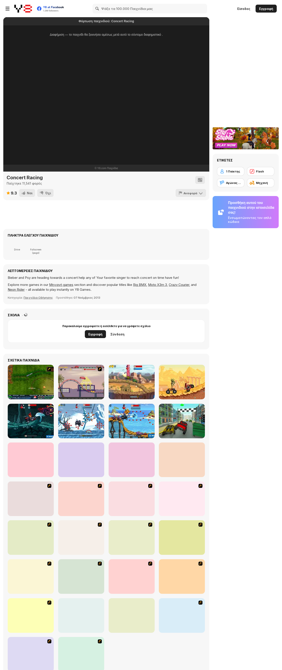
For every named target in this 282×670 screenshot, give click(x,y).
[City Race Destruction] (182, 421)
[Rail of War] (31, 382)
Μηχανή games (61, 285)
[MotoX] (132, 576)
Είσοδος (243, 9)
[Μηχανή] (260, 182)
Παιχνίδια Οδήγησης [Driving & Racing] (38, 297)
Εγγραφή (266, 9)
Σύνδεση (117, 334)
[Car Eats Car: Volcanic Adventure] (81, 459)
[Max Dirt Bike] (182, 576)
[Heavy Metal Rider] (31, 498)
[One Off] (132, 537)
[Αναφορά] (191, 193)
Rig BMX (139, 285)
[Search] (97, 8)
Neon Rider (16, 289)
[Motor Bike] (182, 615)
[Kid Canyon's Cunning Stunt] (182, 537)
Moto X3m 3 (157, 285)
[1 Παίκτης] (230, 171)
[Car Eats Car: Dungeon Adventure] (31, 421)
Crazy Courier (179, 285)
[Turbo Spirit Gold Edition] (31, 537)
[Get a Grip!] (81, 498)
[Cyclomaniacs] (31, 459)
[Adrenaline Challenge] (81, 537)
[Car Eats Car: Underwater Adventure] (132, 459)
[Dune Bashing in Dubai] (81, 576)
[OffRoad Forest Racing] (182, 459)
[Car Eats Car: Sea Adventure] (132, 421)
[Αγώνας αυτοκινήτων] (230, 182)
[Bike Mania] (81, 615)
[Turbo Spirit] (182, 498)
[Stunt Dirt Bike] (132, 615)
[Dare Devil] (31, 576)
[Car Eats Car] (81, 382)
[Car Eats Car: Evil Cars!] (132, 382)
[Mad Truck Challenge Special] (182, 382)
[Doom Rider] (31, 615)
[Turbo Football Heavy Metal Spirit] (132, 498)
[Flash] (260, 171)
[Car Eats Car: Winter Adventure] (81, 421)
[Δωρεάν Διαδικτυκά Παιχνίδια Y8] (23, 9)
